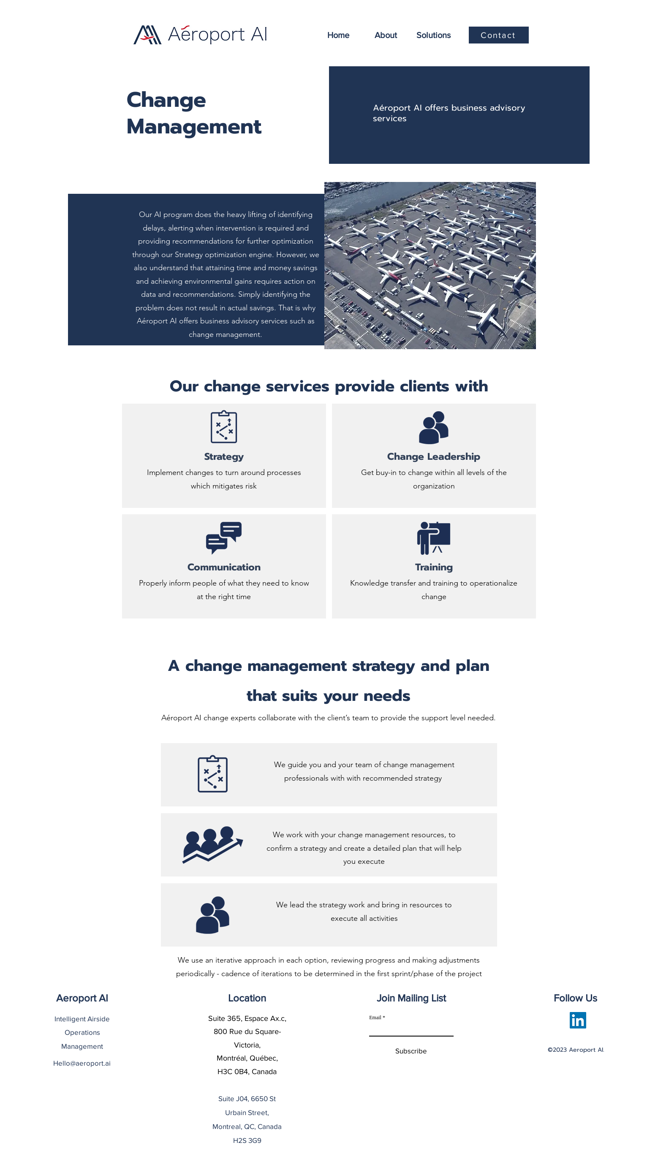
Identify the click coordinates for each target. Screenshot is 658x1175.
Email (375, 1017)
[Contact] (499, 35)
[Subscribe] (411, 1051)
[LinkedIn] (578, 1020)
